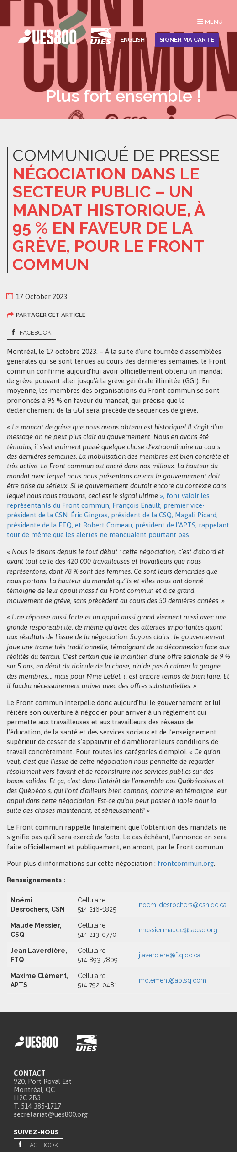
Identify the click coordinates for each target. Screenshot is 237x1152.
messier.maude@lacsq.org (178, 930)
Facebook (35, 332)
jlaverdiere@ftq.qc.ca (169, 955)
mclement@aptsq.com (172, 980)
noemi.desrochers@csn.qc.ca (182, 904)
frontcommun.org (186, 863)
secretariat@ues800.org (51, 1114)
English (133, 39)
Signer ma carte (186, 39)
